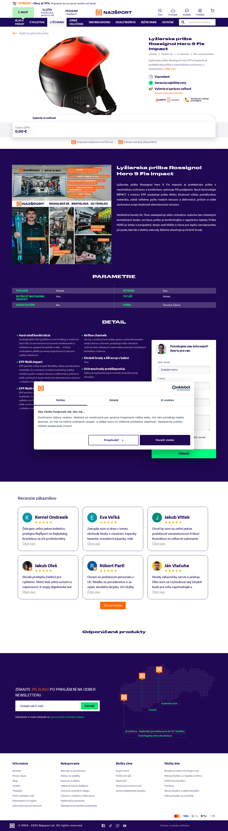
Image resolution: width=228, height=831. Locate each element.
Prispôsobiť (113, 440)
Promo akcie (19, 776)
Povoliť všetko (165, 440)
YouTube (124, 825)
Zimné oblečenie (76, 22)
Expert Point (122, 771)
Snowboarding (99, 22)
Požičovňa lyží (123, 776)
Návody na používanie (73, 771)
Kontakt (187, 14)
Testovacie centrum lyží (128, 786)
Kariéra (16, 786)
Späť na (34, 33)
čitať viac (170, 69)
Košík (212, 14)
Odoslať (89, 706)
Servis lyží (121, 781)
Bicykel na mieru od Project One (181, 771)
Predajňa (17, 790)
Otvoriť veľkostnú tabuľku (169, 93)
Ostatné (168, 22)
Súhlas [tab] (60, 400)
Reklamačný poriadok (73, 800)
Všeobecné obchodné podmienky (79, 805)
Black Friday (19, 22)
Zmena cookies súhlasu (175, 825)
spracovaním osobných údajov (67, 717)
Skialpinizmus (126, 22)
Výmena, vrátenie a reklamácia (77, 795)
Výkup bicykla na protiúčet (178, 795)
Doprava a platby (70, 781)
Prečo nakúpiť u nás (23, 795)
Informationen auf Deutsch (27, 805)
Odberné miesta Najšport (74, 786)
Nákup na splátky (70, 776)
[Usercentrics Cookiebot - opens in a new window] (174, 388)
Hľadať (183, 22)
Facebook (103, 825)
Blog (14, 781)
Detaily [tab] (114, 400)
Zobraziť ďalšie (113, 605)
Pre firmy (169, 786)
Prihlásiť (200, 14)
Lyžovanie (57, 22)
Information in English (24, 800)
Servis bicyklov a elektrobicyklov (181, 790)
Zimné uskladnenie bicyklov (131, 790)
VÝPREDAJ (24, 3)
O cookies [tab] (167, 400)
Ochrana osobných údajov (75, 790)
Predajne (173, 14)
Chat (160, 14)
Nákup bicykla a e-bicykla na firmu (183, 776)
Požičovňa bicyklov (174, 781)
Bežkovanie (149, 22)
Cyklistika (37, 22)
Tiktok (110, 825)
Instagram (117, 825)
